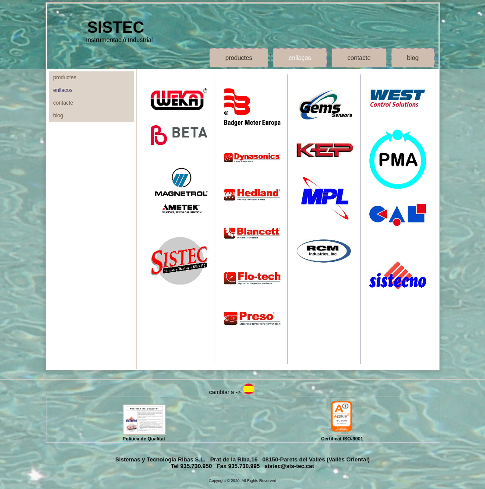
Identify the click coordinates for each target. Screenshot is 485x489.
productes (238, 57)
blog (412, 57)
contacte (359, 57)
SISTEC (115, 27)
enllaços (300, 57)
